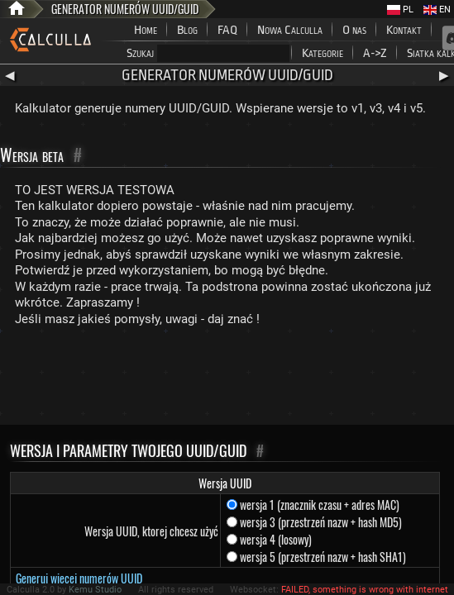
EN (437, 9)
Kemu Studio (95, 589)
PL (400, 9)
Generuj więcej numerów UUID (79, 578)
